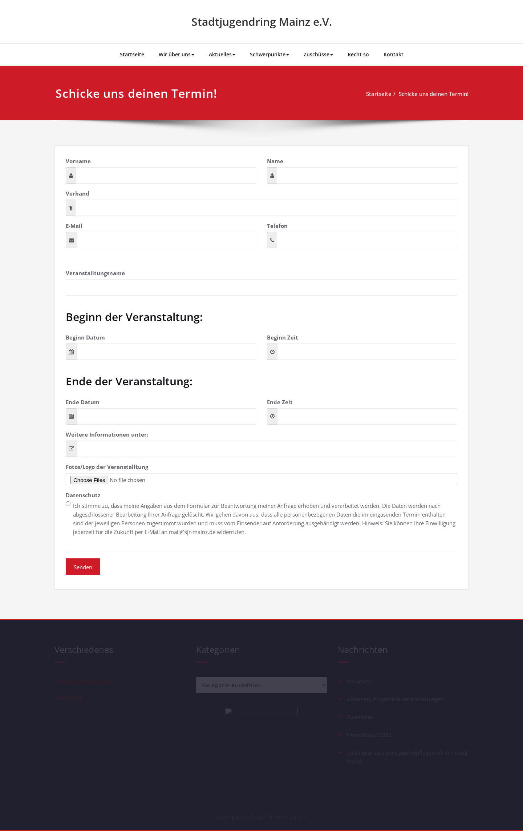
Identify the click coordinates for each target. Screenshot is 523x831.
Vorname (78, 161)
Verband (77, 193)
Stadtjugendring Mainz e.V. (261, 21)
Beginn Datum (85, 337)
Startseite (132, 54)
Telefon (277, 225)
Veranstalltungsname (95, 273)
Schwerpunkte (269, 54)
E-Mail (74, 225)
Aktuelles (222, 54)
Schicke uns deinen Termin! (436, 93)
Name (275, 161)
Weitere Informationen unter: (107, 434)
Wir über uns (176, 54)
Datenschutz (83, 495)
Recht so (358, 54)
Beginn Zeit (282, 337)
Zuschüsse (318, 54)
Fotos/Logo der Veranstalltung (107, 466)
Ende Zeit (280, 402)
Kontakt (394, 54)
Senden (83, 567)
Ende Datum (83, 402)
